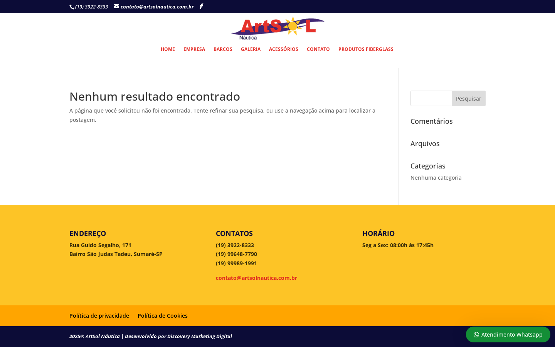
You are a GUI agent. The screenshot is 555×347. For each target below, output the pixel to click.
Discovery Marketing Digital (199, 336)
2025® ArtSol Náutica (95, 336)
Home (168, 49)
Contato (318, 49)
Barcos (223, 49)
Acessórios (283, 49)
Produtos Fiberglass (366, 49)
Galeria (251, 49)
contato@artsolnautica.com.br (256, 277)
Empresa (194, 49)
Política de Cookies (163, 315)
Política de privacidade (99, 315)
